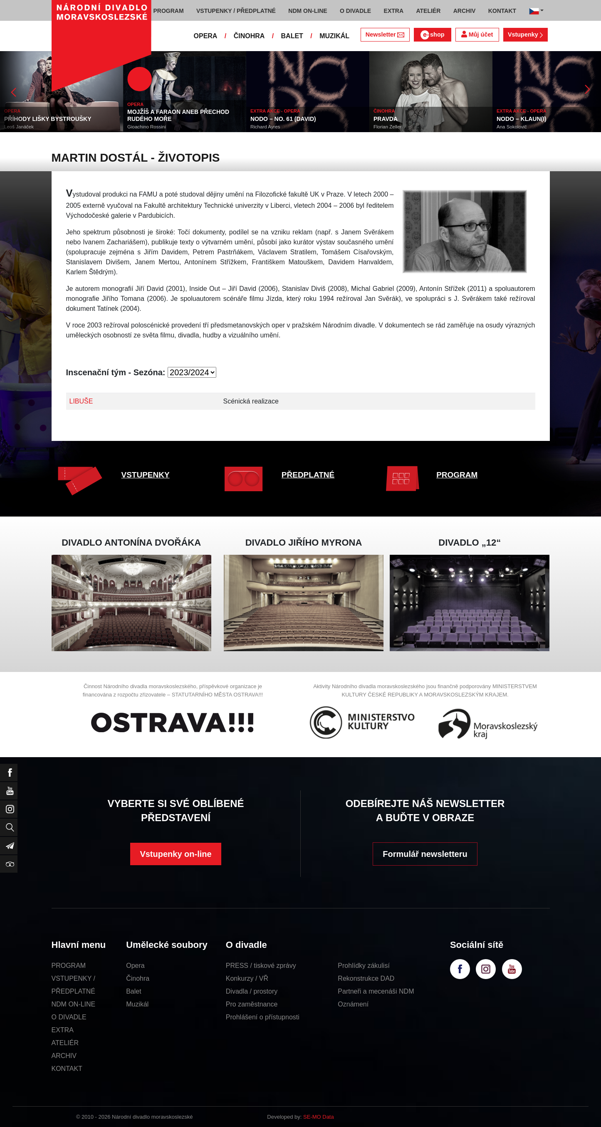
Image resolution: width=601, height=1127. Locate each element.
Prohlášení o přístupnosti (262, 1017)
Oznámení (353, 1004)
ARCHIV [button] (464, 10)
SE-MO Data (318, 1117)
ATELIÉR (65, 1042)
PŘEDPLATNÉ (308, 474)
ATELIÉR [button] (428, 10)
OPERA (206, 35)
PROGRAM (456, 474)
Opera (135, 965)
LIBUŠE (81, 401)
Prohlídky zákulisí (364, 965)
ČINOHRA (249, 35)
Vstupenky (525, 34)
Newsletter (385, 34)
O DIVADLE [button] (355, 10)
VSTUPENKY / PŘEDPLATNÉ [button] (236, 10)
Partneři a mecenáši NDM (376, 991)
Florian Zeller (387, 126)
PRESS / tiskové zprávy (261, 965)
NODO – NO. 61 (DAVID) (283, 119)
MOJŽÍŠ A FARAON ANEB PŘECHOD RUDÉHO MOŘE (178, 115)
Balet (133, 991)
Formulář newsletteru (425, 854)
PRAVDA (385, 119)
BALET (292, 35)
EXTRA (63, 1029)
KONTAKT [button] (502, 10)
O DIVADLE (69, 1017)
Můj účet (477, 34)
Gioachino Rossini (146, 126)
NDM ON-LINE (74, 1004)
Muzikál (137, 1004)
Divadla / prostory (252, 991)
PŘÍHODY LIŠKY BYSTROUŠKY (48, 119)
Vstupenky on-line (175, 854)
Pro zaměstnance (252, 1004)
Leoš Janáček (19, 126)
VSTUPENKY (145, 474)
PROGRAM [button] (168, 10)
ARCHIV (64, 1055)
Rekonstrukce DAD (366, 978)
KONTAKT (67, 1068)
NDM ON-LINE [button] (307, 10)
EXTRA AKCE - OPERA (275, 110)
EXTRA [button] (393, 10)
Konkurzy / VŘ (247, 978)
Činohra (137, 978)
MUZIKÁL (334, 35)
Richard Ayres (265, 126)
